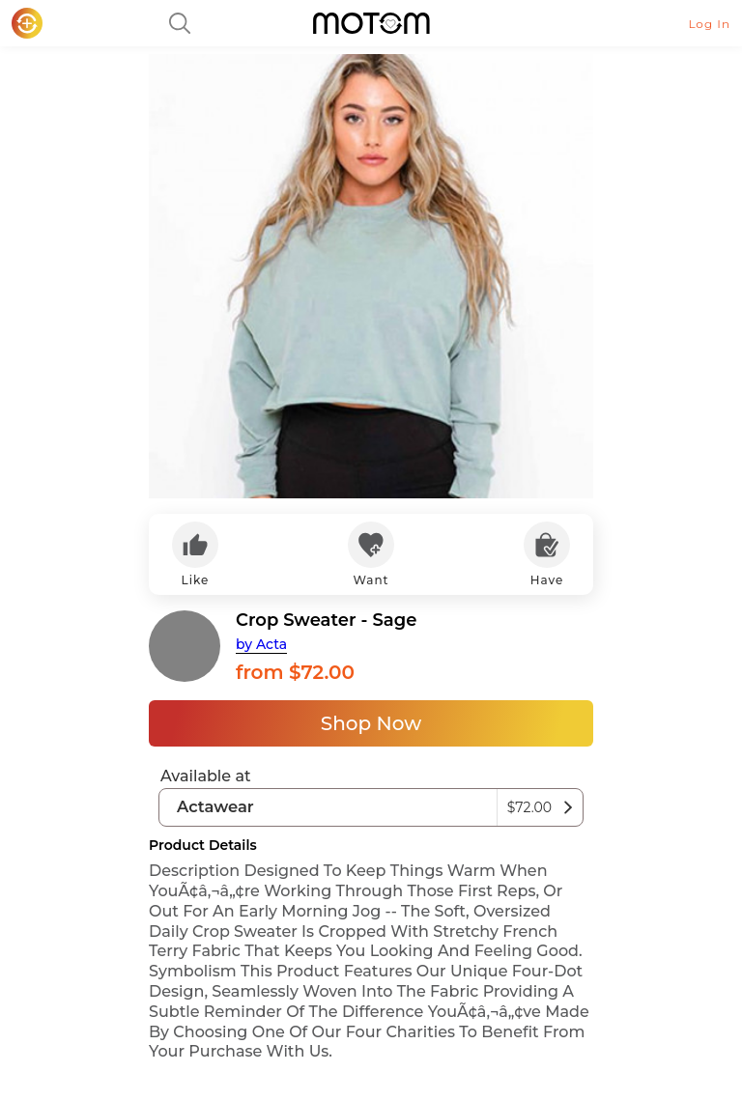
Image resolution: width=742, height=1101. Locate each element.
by (261, 644)
